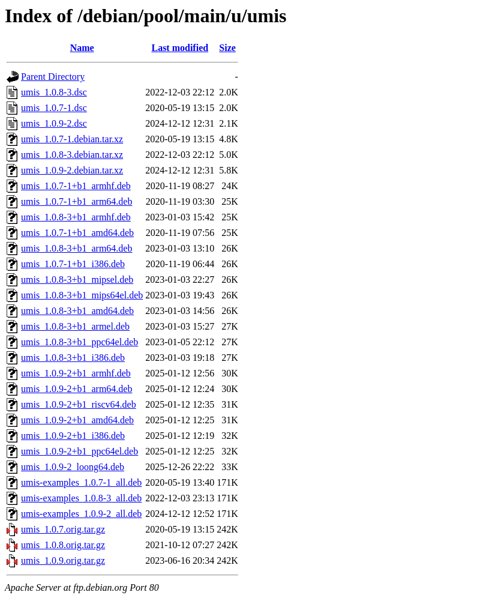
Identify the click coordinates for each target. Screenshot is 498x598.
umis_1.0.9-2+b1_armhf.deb (76, 373)
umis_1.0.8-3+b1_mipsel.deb (77, 279)
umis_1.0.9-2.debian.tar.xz (72, 170)
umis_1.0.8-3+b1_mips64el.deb (82, 295)
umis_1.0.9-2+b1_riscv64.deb (78, 404)
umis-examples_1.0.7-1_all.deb (81, 482)
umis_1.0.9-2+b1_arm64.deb (76, 389)
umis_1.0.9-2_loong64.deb (72, 467)
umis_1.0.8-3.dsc (54, 92)
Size (227, 48)
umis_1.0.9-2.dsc (54, 123)
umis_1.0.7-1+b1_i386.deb (73, 264)
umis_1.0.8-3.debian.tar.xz (72, 155)
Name (82, 48)
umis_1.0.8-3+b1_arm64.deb (76, 248)
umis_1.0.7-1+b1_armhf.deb (76, 186)
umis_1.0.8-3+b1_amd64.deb (77, 311)
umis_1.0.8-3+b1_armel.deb (75, 326)
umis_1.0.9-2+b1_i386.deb (73, 435)
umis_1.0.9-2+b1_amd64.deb (77, 420)
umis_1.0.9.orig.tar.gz (63, 560)
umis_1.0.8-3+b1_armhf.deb (76, 217)
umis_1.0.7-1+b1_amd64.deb (77, 233)
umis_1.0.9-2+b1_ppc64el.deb (79, 451)
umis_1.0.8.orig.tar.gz (63, 545)
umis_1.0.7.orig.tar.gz (63, 529)
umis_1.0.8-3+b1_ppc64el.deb (79, 342)
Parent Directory (53, 76)
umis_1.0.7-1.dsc (54, 108)
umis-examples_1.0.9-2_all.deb (81, 514)
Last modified (179, 48)
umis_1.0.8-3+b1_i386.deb (73, 357)
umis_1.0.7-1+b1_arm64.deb (76, 201)
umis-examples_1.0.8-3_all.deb (81, 498)
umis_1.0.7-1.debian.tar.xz (72, 139)
